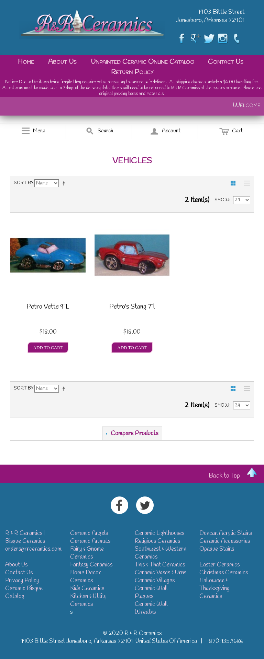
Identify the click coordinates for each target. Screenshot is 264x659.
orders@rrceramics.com (33, 549)
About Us (62, 62)
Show (221, 200)
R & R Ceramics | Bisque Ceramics (25, 537)
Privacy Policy (22, 581)
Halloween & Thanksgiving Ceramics (214, 588)
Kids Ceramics (87, 588)
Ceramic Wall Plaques (151, 592)
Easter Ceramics (219, 565)
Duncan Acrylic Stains (225, 533)
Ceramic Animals (90, 541)
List (245, 183)
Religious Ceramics (157, 541)
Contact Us (225, 62)
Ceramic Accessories (224, 541)
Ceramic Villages (155, 581)
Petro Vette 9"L (47, 307)
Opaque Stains (216, 549)
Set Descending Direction (65, 183)
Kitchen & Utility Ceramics (88, 600)
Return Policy (132, 72)
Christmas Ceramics (223, 573)
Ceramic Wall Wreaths (151, 608)
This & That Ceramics (160, 565)
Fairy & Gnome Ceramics (87, 553)
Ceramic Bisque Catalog (24, 592)
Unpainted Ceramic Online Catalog (142, 62)
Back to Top (224, 475)
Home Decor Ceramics (85, 577)
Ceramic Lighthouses (159, 533)
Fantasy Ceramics (91, 565)
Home (26, 62)
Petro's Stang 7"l (132, 307)
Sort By (23, 183)
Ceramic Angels (89, 533)
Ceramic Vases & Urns (160, 573)
